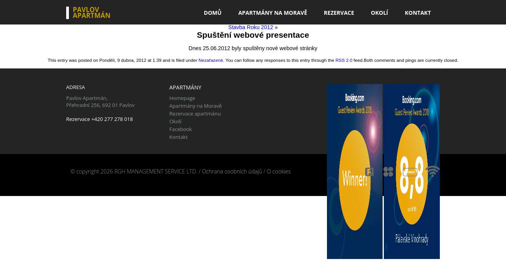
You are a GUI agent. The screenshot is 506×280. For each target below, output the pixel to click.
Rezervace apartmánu (195, 113)
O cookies (279, 171)
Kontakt (418, 12)
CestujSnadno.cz (86, 178)
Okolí (379, 12)
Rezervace (339, 12)
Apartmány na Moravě (272, 12)
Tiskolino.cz (121, 178)
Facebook (180, 129)
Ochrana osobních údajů (232, 171)
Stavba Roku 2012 (250, 27)
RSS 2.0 (344, 60)
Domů (212, 12)
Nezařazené (211, 60)
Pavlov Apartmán (92, 13)
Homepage (182, 98)
